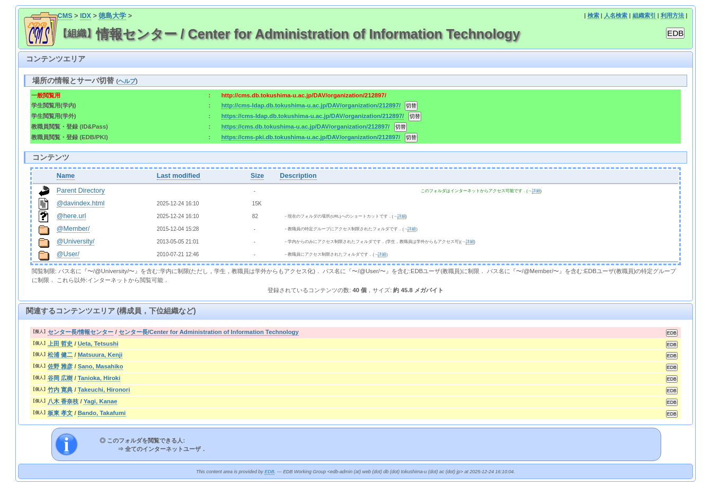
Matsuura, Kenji (100, 354)
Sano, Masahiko (100, 366)
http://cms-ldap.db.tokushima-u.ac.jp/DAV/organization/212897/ (311, 105)
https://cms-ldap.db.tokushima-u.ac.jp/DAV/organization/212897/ (312, 116)
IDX (85, 16)
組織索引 (644, 15)
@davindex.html (81, 203)
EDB (269, 471)
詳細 (536, 190)
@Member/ (73, 228)
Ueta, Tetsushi (98, 343)
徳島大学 (112, 16)
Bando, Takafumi (102, 413)
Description (298, 175)
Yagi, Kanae (101, 401)
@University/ (76, 241)
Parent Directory (81, 190)
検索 (593, 15)
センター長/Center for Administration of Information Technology (209, 332)
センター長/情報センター (80, 332)
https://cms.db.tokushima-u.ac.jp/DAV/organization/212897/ (305, 126)
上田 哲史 (60, 343)
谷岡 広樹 (60, 378)
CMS (65, 16)
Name (66, 175)
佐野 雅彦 (60, 366)
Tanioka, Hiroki (99, 378)
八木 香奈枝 (63, 401)
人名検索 (615, 15)
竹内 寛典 (60, 389)
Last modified (178, 175)
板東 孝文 (60, 413)
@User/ (68, 254)
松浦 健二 (60, 354)
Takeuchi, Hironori (104, 389)
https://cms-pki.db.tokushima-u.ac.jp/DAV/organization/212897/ (311, 137)
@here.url (71, 216)
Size (257, 175)
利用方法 (672, 15)
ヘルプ (127, 81)
